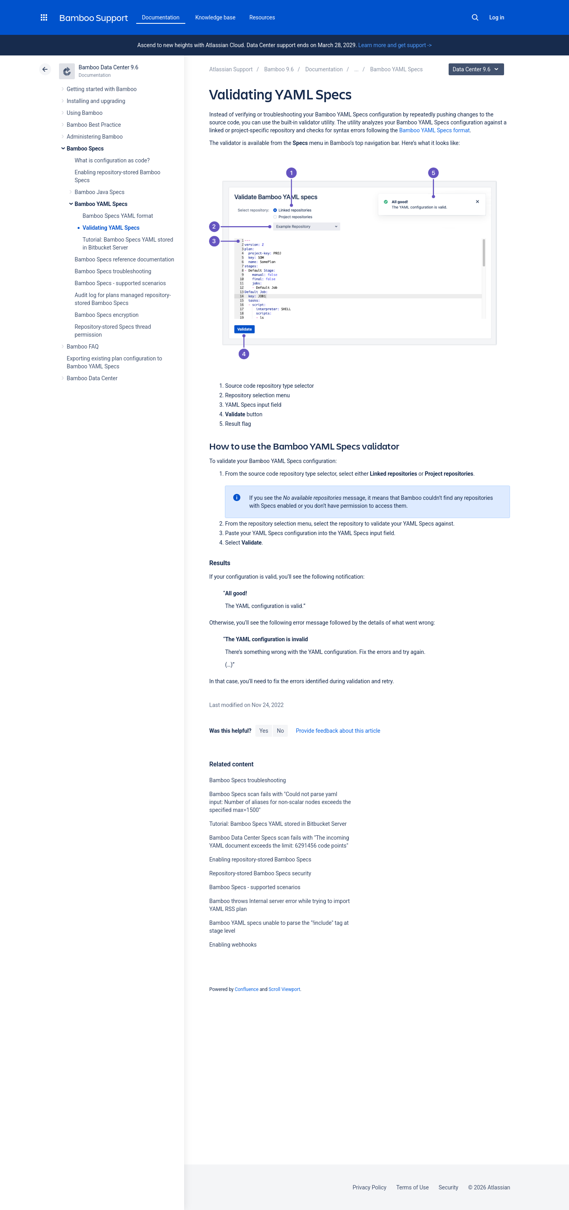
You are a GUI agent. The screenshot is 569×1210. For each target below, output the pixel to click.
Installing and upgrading (96, 101)
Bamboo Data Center (92, 378)
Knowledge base (215, 17)
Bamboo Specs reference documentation (124, 259)
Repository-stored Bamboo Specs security (260, 873)
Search (475, 17)
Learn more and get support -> (395, 45)
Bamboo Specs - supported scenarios (120, 283)
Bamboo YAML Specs (101, 204)
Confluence (247, 989)
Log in (496, 17)
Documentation (161, 17)
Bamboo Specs (85, 148)
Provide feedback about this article (338, 731)
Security (449, 1187)
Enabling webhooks (233, 944)
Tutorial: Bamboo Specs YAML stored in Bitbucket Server (277, 824)
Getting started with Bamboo (102, 89)
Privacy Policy (369, 1187)
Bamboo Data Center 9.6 (109, 67)
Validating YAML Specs (111, 228)
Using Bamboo (85, 113)
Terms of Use (412, 1187)
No (280, 731)
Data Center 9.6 (477, 69)
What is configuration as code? (112, 160)
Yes (263, 731)
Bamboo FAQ (83, 346)
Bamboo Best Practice (94, 125)
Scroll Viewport (284, 989)
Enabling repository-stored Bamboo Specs (260, 859)
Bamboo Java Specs (100, 192)
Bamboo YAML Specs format (434, 130)
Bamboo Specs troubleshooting (113, 271)
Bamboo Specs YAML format (118, 216)
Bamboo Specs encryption (107, 315)
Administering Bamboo (95, 136)
